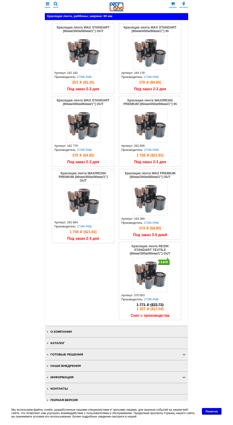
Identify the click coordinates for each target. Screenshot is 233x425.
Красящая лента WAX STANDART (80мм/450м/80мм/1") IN (150, 29)
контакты (183, 5)
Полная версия (64, 400)
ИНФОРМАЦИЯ (62, 377)
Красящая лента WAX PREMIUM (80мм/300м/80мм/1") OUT (150, 175)
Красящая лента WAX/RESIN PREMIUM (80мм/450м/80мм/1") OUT (83, 176)
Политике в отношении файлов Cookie (163, 416)
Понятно (211, 411)
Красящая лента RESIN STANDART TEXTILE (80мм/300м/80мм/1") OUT (150, 249)
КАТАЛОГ (58, 343)
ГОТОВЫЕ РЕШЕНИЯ (67, 354)
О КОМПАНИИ (61, 331)
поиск (55, 5)
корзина (173, 5)
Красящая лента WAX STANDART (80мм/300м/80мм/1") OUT (83, 29)
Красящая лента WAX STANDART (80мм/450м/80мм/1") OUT (83, 102)
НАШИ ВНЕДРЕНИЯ (66, 366)
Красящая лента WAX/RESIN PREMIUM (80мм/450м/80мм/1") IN (150, 102)
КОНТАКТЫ (59, 388)
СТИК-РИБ (84, 77)
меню (47, 5)
